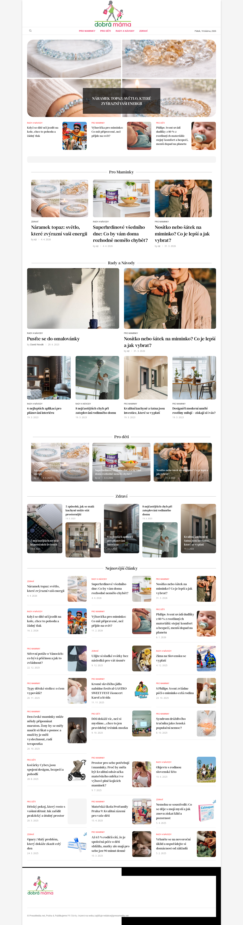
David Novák (37, 344)
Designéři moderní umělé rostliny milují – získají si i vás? (194, 410)
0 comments (128, 109)
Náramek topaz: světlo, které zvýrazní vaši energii (121, 101)
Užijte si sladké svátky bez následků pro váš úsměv (110, 658)
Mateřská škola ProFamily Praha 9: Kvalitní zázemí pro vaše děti (110, 811)
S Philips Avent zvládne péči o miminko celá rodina (175, 690)
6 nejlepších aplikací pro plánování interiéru (44, 410)
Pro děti (105, 31)
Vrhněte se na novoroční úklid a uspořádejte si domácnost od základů (173, 844)
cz (35, 239)
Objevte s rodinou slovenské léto (168, 769)
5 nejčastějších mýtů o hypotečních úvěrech (44, 542)
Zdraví (143, 31)
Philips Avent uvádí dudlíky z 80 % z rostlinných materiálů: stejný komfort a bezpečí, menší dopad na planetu (172, 136)
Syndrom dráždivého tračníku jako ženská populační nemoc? (171, 723)
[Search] (30, 31)
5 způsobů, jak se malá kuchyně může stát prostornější (80, 510)
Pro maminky (87, 31)
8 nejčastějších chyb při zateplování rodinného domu (96, 410)
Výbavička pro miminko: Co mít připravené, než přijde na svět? (107, 132)
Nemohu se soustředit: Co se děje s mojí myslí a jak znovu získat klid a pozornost (174, 811)
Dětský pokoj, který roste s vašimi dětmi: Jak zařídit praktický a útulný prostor (46, 811)
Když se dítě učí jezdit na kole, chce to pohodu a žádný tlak (42, 132)
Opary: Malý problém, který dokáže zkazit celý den (44, 844)
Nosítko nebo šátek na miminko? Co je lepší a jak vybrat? (182, 233)
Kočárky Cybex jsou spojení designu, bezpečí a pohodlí (45, 769)
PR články (72, 915)
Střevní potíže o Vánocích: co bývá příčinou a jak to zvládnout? (45, 658)
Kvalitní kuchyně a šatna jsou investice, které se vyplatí (144, 410)
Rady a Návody (125, 31)
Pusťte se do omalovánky (53, 338)
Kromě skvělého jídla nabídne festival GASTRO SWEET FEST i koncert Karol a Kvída (109, 691)
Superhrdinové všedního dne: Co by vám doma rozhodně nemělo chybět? (120, 233)
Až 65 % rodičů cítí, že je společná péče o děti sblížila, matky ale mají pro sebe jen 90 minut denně (110, 844)
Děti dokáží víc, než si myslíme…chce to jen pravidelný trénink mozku (110, 723)
